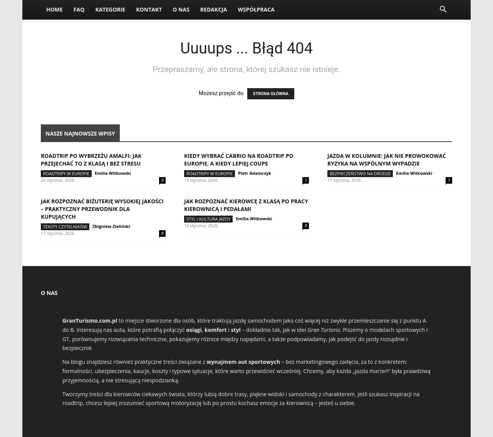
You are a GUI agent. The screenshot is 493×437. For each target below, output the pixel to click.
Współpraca (256, 9)
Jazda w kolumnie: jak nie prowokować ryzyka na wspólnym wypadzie (386, 159)
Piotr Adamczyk (254, 173)
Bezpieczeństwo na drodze (360, 173)
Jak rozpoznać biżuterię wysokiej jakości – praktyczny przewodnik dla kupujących (102, 209)
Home (54, 9)
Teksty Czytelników (65, 226)
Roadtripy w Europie (66, 173)
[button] (443, 10)
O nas (181, 9)
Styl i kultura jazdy (208, 219)
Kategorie (110, 9)
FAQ (79, 9)
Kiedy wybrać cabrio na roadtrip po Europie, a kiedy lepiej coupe (238, 159)
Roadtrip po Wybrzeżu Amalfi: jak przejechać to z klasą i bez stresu (91, 159)
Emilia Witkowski (113, 173)
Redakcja (213, 9)
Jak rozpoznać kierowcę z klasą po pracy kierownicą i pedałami (246, 205)
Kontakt (149, 9)
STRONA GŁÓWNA (270, 93)
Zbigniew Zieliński (111, 226)
